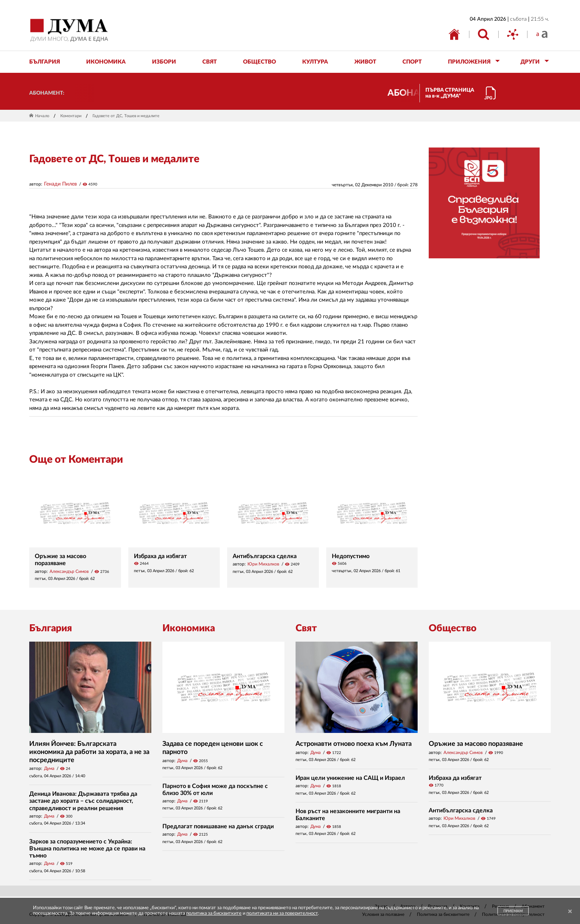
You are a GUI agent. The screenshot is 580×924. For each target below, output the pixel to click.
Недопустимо (351, 556)
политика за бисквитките (214, 913)
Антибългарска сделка (265, 556)
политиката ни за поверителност (282, 913)
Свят (306, 628)
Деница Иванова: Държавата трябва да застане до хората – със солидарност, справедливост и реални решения (83, 801)
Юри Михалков (263, 564)
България (50, 628)
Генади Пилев (60, 184)
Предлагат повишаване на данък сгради (218, 826)
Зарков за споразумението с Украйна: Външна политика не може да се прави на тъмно (87, 849)
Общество (452, 628)
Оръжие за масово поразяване (476, 744)
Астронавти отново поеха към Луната (354, 744)
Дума (49, 768)
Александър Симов (69, 571)
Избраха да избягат (160, 556)
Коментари (70, 116)
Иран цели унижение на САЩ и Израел (350, 778)
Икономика (188, 628)
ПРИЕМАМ (513, 911)
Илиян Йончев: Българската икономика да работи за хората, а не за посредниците (89, 752)
